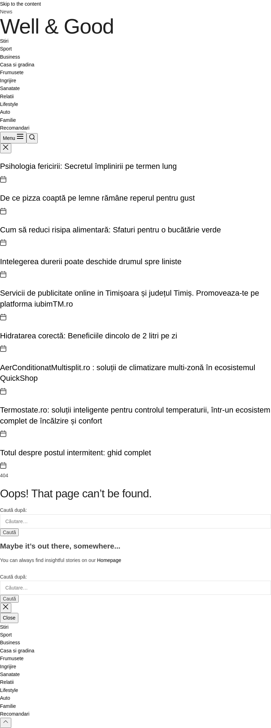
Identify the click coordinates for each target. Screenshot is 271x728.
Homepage (109, 560)
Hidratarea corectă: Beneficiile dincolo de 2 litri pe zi (88, 335)
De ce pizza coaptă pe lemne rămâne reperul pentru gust (97, 198)
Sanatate (10, 88)
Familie (8, 120)
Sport (6, 49)
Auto (5, 112)
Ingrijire (8, 80)
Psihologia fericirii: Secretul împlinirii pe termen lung (88, 166)
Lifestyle (9, 104)
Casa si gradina (17, 64)
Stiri (4, 41)
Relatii (7, 96)
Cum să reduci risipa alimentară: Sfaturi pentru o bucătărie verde (110, 229)
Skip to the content (20, 4)
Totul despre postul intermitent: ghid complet (75, 452)
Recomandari (14, 128)
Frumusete (12, 72)
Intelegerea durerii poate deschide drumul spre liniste (90, 261)
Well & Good (57, 26)
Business (10, 57)
